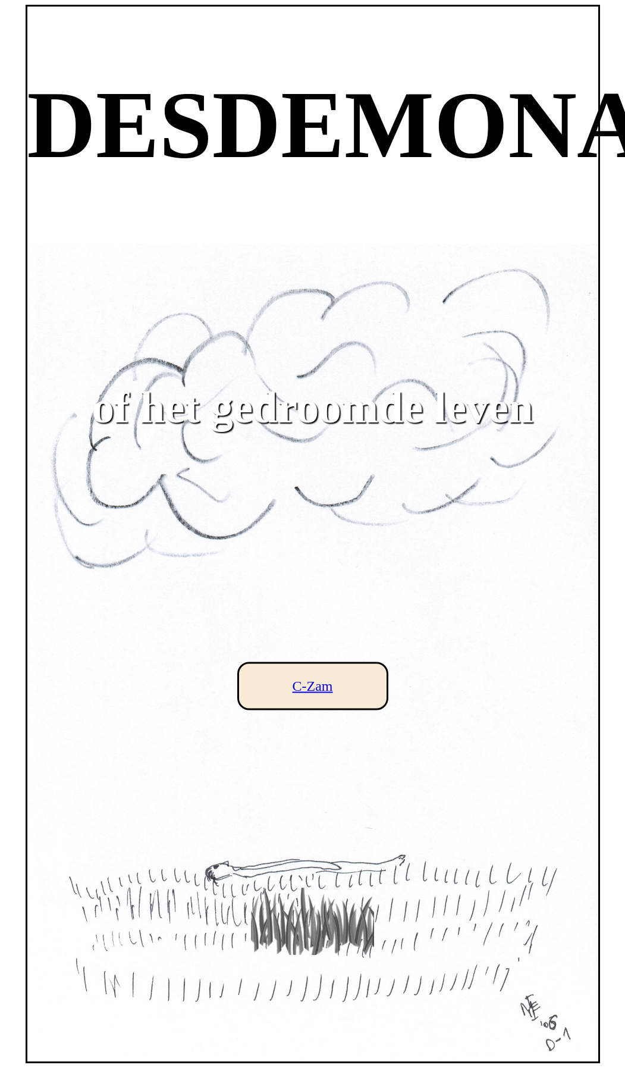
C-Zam (313, 686)
